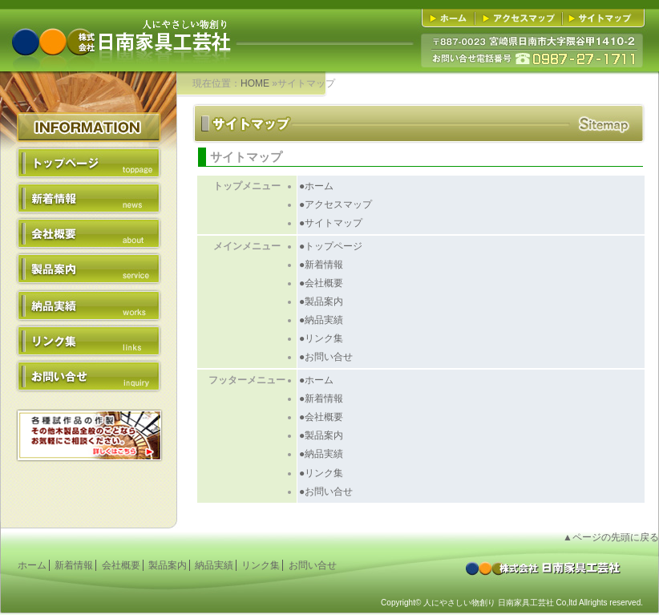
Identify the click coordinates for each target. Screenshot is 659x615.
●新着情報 (321, 264)
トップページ (88, 163)
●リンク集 (321, 338)
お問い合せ (88, 375)
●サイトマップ (330, 223)
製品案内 (88, 269)
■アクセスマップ (521, 18)
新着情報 (88, 198)
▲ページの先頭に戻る (611, 537)
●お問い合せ (326, 356)
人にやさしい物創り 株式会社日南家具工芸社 (120, 29)
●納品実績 (321, 320)
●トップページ (330, 246)
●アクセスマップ (335, 204)
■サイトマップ (601, 18)
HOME (255, 83)
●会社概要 (321, 283)
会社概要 (88, 234)
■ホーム (451, 18)
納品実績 (88, 304)
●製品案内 (321, 301)
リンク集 (88, 340)
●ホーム (316, 186)
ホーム (32, 565)
